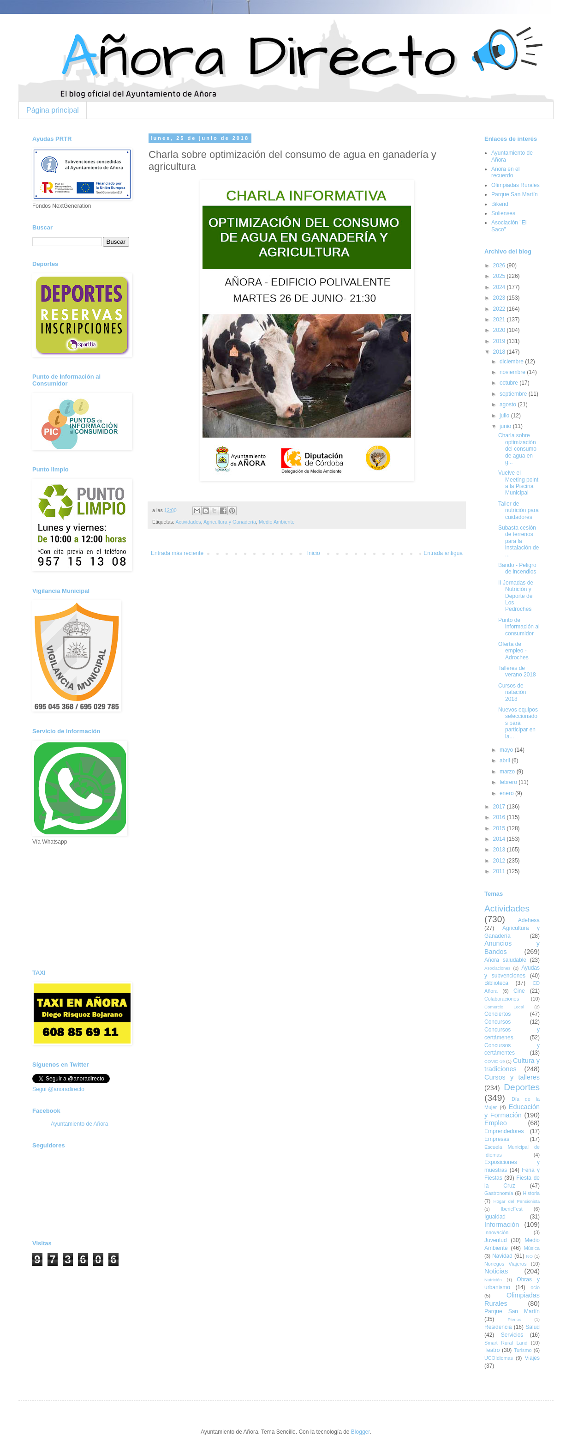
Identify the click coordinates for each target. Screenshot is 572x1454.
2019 (500, 341)
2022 (500, 309)
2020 (500, 330)
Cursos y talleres (512, 1077)
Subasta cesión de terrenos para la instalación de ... (518, 541)
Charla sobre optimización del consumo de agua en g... (517, 448)
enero (507, 793)
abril (506, 760)
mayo (507, 750)
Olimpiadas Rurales (515, 185)
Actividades (188, 522)
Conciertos (497, 1014)
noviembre (513, 372)
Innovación (496, 1232)
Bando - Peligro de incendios (517, 568)
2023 (500, 298)
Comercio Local (504, 1006)
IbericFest (511, 1209)
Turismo (523, 1350)
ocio (535, 1287)
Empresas (496, 1139)
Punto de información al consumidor (519, 627)
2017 (500, 806)
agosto (509, 404)
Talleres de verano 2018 (517, 671)
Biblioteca (496, 983)
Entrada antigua (443, 553)
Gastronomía (498, 1193)
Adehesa (529, 920)
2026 (500, 265)
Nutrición (493, 1279)
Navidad (502, 1256)
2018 (500, 352)
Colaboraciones (501, 999)
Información (501, 1224)
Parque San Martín (514, 194)
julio (505, 415)
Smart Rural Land (505, 1342)
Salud (532, 1327)
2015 (500, 828)
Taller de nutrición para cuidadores (518, 510)
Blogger (360, 1432)
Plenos (514, 1319)
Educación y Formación (512, 1111)
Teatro (492, 1350)
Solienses (503, 213)
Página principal (52, 110)
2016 (500, 817)
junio (506, 426)
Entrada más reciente (177, 553)
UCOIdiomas (498, 1358)
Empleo (495, 1123)
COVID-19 (494, 1061)
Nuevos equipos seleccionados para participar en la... (518, 723)
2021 (500, 319)
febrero (509, 782)
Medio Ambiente (276, 522)
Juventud (495, 1240)
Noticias (496, 1271)
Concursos (497, 1022)
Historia (531, 1193)
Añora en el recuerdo (505, 172)
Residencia (498, 1327)
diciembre (512, 361)
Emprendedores (504, 1131)
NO (529, 1256)
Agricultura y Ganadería (229, 522)
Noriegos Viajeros (505, 1264)
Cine (519, 991)
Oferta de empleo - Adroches (513, 651)
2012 (500, 860)
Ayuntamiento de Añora (79, 1124)
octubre (509, 383)
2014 (500, 839)
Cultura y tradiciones (512, 1065)
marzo (508, 771)
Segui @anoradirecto (58, 1089)
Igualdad (495, 1216)
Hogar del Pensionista (517, 1201)
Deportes (522, 1087)
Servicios (512, 1335)
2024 (500, 287)
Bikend (499, 204)
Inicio (313, 553)
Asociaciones (497, 968)
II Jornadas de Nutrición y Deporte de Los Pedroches (515, 596)
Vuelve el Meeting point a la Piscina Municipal (518, 483)
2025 (500, 276)
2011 (500, 871)
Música (532, 1248)
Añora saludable (505, 960)
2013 (500, 849)
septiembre (514, 394)
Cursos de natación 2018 (512, 692)
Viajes (532, 1358)
